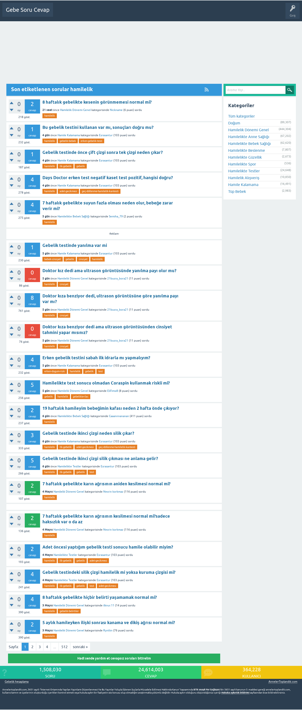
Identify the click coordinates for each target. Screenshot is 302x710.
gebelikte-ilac (80, 396)
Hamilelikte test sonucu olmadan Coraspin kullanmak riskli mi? (106, 382)
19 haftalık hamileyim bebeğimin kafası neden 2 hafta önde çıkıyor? (110, 408)
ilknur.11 (108, 605)
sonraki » (80, 647)
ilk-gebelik (66, 166)
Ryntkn (107, 630)
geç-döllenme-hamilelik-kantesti (100, 191)
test (100, 371)
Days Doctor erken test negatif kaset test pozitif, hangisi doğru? (107, 177)
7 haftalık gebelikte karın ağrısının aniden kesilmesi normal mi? (106, 483)
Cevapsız (93, 13)
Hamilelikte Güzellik (245, 157)
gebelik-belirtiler (69, 611)
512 (64, 647)
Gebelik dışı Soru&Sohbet (176, 13)
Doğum (234, 123)
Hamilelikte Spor (242, 164)
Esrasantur (106, 135)
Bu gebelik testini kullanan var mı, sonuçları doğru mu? (98, 127)
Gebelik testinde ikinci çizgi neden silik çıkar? (88, 433)
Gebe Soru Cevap (28, 10)
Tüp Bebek (237, 191)
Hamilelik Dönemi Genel (75, 110)
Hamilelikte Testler (70, 466)
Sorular (78, 13)
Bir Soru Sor (145, 13)
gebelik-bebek (68, 140)
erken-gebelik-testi (91, 140)
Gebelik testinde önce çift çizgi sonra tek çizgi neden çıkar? (102, 152)
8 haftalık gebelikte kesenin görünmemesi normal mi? (97, 102)
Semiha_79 (116, 216)
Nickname (116, 110)
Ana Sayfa (62, 13)
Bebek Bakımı (208, 13)
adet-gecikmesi (68, 191)
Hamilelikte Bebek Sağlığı (74, 216)
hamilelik (49, 115)
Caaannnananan (119, 416)
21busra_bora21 (117, 278)
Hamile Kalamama (69, 135)
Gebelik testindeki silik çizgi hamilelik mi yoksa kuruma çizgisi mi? (108, 572)
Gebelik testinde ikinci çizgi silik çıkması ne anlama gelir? (100, 458)
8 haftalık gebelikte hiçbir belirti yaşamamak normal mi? (99, 597)
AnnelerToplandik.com (283, 681)
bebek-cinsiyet (52, 259)
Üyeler (129, 13)
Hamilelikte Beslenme (246, 150)
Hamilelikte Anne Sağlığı (248, 137)
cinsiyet (83, 259)
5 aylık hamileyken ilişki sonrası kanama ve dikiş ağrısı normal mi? (108, 622)
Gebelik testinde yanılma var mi (74, 245)
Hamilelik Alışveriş (243, 178)
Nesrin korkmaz (113, 491)
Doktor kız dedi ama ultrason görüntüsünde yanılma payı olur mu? (109, 270)
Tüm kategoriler (241, 116)
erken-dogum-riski (54, 371)
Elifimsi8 (112, 391)
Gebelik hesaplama (17, 681)
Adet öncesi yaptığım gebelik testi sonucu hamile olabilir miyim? (107, 547)
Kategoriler (111, 13)
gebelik (80, 166)
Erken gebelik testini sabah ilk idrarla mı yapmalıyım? (96, 357)
